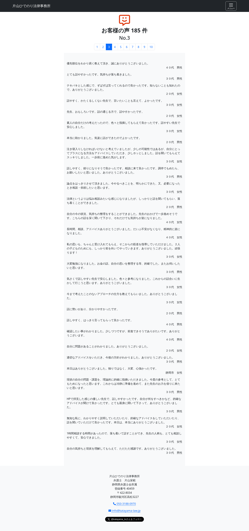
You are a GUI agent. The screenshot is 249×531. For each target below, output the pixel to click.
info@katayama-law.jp (124, 511)
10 (151, 47)
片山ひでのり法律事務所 (31, 5)
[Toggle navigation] (231, 6)
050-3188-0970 (124, 504)
